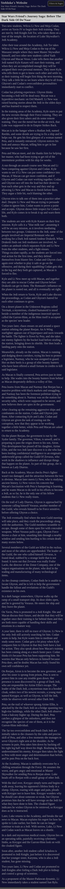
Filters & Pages (56, 3)
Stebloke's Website (14, 3)
